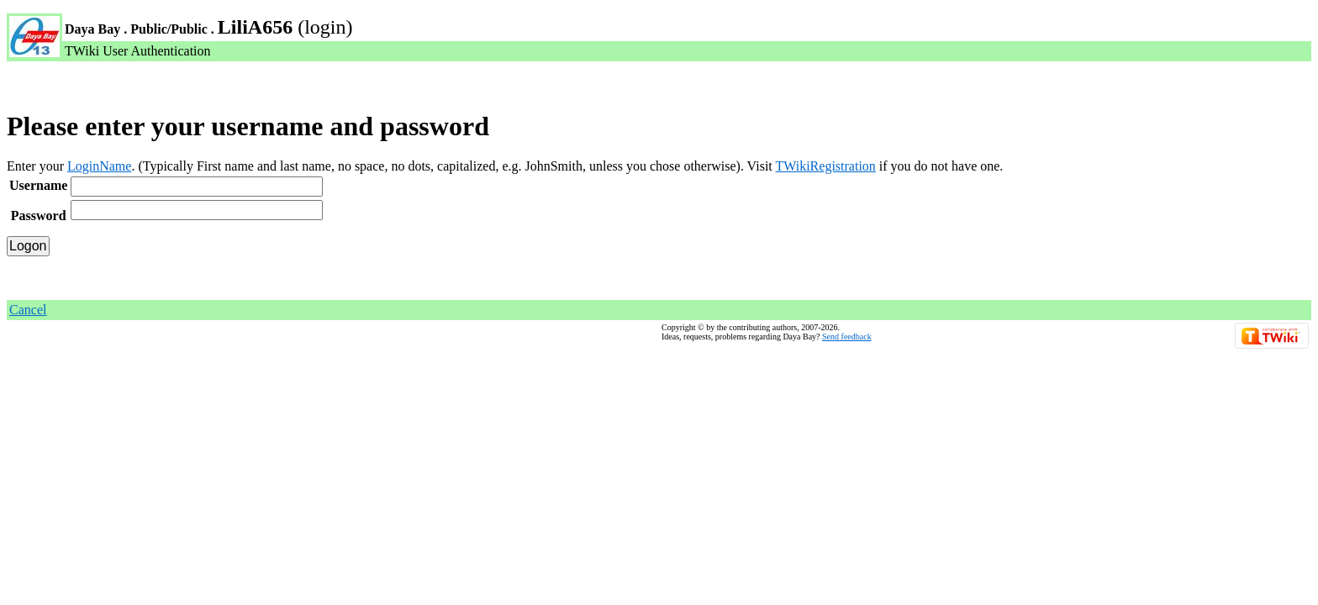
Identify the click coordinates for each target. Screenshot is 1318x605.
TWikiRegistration (825, 166)
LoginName (99, 166)
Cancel (27, 309)
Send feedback (847, 336)
